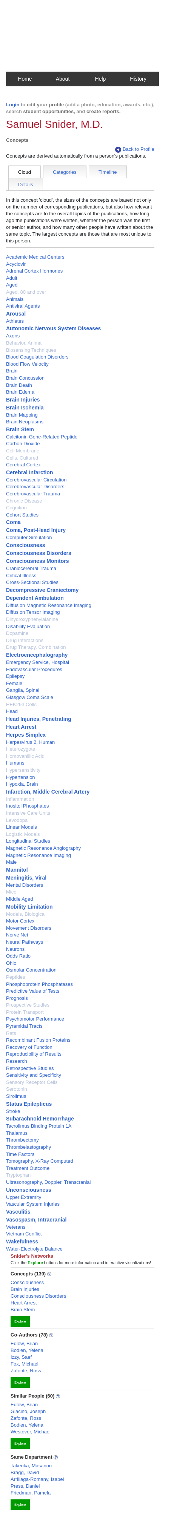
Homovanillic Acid (25, 756)
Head (12, 711)
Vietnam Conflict (24, 1234)
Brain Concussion (25, 378)
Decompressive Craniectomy (42, 590)
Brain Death (19, 385)
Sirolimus (16, 1096)
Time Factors (20, 1154)
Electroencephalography (37, 655)
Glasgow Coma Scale (29, 697)
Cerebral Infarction (29, 472)
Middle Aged (19, 899)
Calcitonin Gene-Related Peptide (41, 437)
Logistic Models (23, 834)
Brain (11, 371)
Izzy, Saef (21, 1357)
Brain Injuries (23, 400)
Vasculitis (18, 1212)
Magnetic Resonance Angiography (43, 848)
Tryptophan (18, 1175)
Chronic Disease (24, 501)
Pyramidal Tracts (24, 1026)
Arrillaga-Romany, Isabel (37, 1479)
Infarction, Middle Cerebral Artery (47, 792)
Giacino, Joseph (28, 1411)
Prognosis (17, 998)
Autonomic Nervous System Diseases (53, 328)
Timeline (108, 172)
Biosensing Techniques (31, 350)
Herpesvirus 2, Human (30, 742)
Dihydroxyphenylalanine (32, 619)
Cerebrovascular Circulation (36, 480)
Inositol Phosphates (27, 806)
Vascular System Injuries (33, 1204)
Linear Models (21, 827)
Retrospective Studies (30, 1068)
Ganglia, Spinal (22, 690)
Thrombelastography (28, 1147)
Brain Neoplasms (24, 422)
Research (16, 1061)
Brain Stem (20, 429)
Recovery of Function (29, 1047)
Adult (11, 278)
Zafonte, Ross (26, 1370)
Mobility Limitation (29, 907)
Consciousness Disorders (38, 553)
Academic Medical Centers (35, 257)
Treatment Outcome (27, 1168)
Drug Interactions (24, 640)
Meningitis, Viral (26, 878)
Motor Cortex (20, 921)
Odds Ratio (18, 956)
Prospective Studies (27, 1005)
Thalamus (17, 1133)
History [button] (138, 79)
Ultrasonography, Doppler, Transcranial (48, 1182)
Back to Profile (134, 149)
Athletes (15, 321)
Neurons (15, 949)
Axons (13, 336)
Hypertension (20, 777)
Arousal (16, 314)
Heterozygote (20, 749)
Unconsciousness (28, 1190)
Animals (14, 299)
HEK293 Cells (21, 704)
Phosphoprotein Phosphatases (39, 984)
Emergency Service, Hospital (37, 662)
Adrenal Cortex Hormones (34, 271)
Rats (11, 1033)
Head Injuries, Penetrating (38, 719)
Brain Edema (20, 392)
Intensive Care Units (28, 813)
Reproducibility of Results (34, 1054)
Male (11, 862)
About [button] (63, 79)
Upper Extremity (23, 1197)
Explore (20, 1321)
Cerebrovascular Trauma (33, 494)
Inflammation (20, 799)
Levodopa (17, 820)
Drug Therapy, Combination (36, 647)
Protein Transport (25, 1012)
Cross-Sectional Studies (32, 582)
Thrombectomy (22, 1140)
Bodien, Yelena (27, 1350)
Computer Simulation (29, 537)
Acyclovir (16, 264)
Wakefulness (22, 1241)
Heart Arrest (21, 727)
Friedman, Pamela (31, 1493)
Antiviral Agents (23, 306)
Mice (11, 892)
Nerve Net (17, 935)
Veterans (15, 1227)
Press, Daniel (25, 1486)
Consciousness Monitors (37, 561)
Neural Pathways (24, 942)
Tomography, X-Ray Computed (39, 1161)
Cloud (24, 172)
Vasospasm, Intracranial (36, 1220)
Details (25, 184)
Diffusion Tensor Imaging (33, 612)
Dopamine (17, 633)
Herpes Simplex (26, 735)
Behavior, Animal (24, 343)
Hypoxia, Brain (22, 784)
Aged (11, 285)
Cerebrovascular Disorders (35, 486)
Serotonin (16, 1089)
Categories (65, 172)
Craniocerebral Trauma (31, 568)
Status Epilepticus (29, 1104)
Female (14, 683)
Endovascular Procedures (34, 669)
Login (12, 104)
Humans (15, 763)
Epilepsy (15, 676)
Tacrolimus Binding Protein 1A (38, 1126)
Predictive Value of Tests (32, 991)
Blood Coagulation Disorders (37, 357)
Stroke (13, 1111)
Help (100, 79)
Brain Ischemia (25, 408)
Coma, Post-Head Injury (36, 530)
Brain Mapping (22, 415)
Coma (13, 522)
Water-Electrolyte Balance (34, 1249)
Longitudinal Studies (28, 841)
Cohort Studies (22, 515)
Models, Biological (26, 914)
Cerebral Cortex (23, 464)
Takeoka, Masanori (31, 1465)
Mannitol (17, 870)
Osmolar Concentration (31, 970)
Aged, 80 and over (26, 292)
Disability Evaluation (28, 626)
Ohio (11, 963)
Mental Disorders (24, 885)
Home (25, 79)
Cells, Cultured (22, 458)
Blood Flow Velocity (27, 364)
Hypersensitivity (23, 770)
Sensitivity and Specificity (33, 1075)
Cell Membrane (22, 451)
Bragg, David (25, 1472)
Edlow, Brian (24, 1343)
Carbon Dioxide (23, 443)
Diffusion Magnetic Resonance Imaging (48, 605)
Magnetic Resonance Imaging (38, 855)
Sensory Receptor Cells (32, 1082)
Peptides (15, 977)
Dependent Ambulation (35, 598)
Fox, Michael (25, 1364)
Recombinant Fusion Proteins (38, 1040)
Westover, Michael (31, 1432)
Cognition (16, 507)
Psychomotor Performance (35, 1019)
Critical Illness (21, 575)
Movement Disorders (28, 928)
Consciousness (25, 545)
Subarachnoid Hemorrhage (40, 1119)
